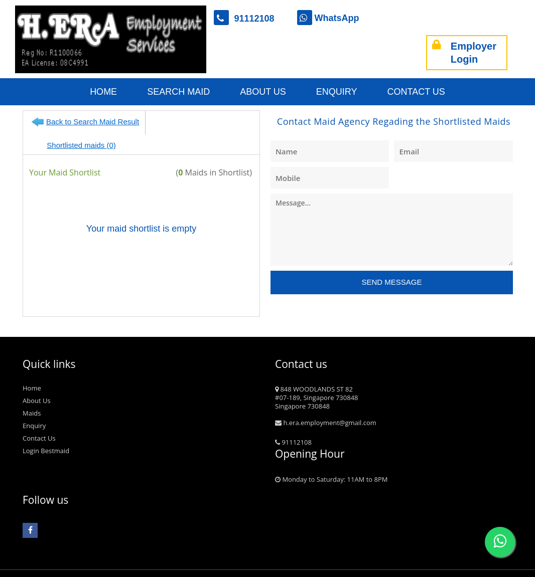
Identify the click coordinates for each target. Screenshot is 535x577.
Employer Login (464, 53)
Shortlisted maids (196, 121)
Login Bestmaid (46, 431)
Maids (32, 393)
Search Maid (178, 92)
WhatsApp (328, 18)
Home (103, 92)
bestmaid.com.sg (65, 571)
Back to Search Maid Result (92, 121)
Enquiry (336, 92)
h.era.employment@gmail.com (325, 403)
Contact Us (416, 92)
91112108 (249, 19)
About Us (263, 92)
